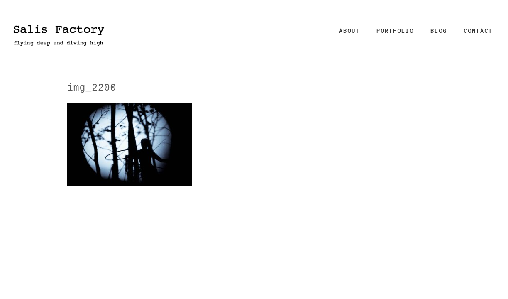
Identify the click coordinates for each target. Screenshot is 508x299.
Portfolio (395, 30)
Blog (438, 30)
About (349, 30)
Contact (478, 30)
